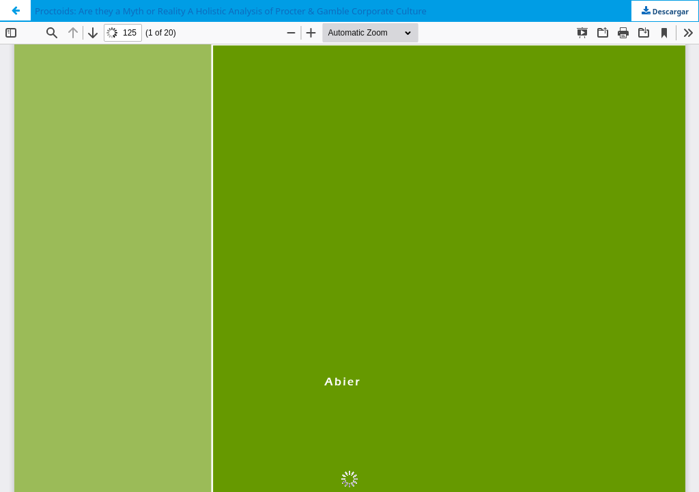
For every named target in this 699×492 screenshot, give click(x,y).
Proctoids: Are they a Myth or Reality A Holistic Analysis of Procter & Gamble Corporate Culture (231, 11)
